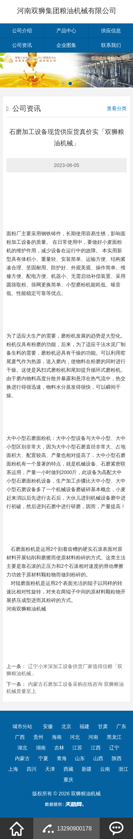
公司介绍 (22, 30)
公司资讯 (22, 45)
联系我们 (111, 45)
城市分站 (22, 726)
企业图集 (66, 45)
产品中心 (66, 30)
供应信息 (111, 30)
